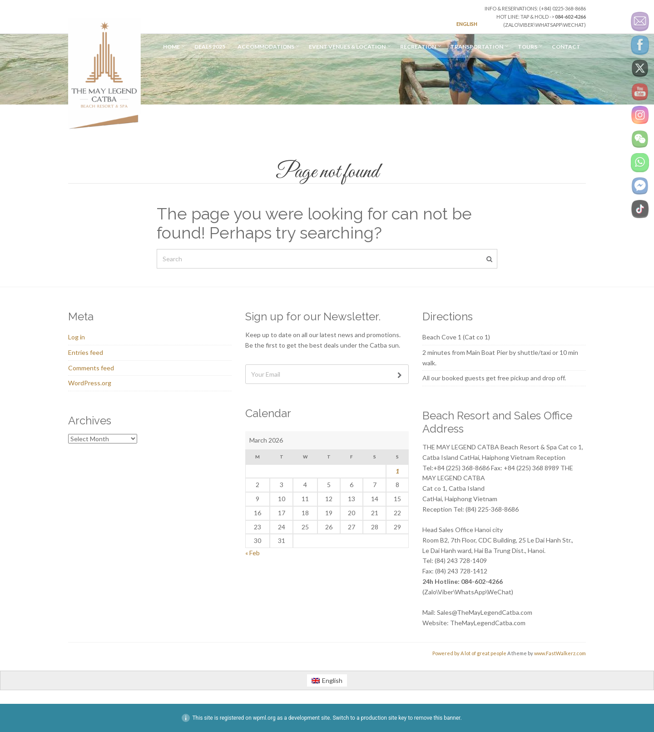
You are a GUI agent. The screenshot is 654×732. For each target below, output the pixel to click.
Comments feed (91, 368)
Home (171, 46)
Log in (76, 337)
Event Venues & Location (347, 46)
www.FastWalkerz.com (560, 653)
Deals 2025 (209, 46)
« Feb (252, 553)
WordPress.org (89, 383)
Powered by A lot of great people (469, 653)
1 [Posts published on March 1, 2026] (397, 471)
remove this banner (437, 718)
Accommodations (266, 46)
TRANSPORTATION (477, 46)
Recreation (418, 46)
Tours (527, 46)
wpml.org (264, 718)
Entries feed (85, 352)
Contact (566, 46)
